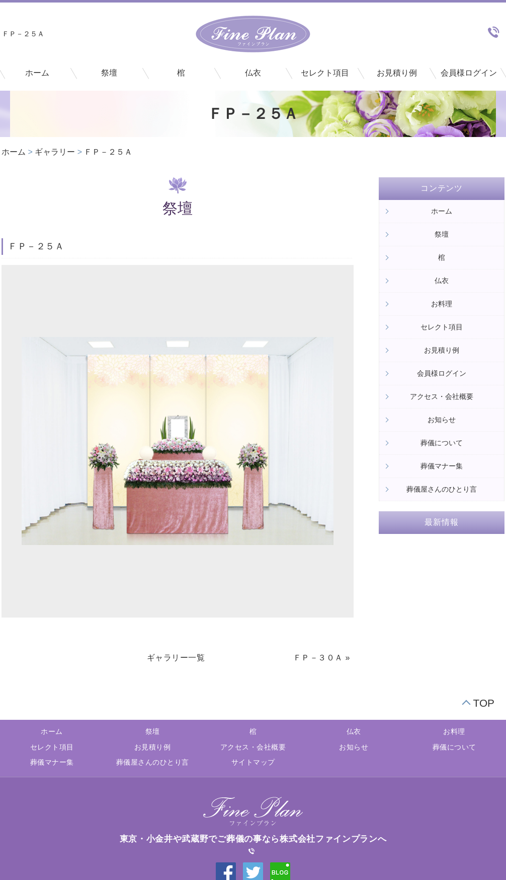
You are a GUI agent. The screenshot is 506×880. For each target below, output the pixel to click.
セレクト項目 (325, 73)
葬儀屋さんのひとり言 (441, 489)
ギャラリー (55, 152)
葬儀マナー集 (441, 466)
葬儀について (441, 443)
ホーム (37, 73)
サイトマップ (253, 762)
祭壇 (109, 73)
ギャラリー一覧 (176, 657)
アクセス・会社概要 (441, 396)
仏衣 (253, 73)
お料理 (441, 304)
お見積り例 (397, 73)
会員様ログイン (469, 73)
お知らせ (442, 420)
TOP (483, 703)
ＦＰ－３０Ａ (318, 657)
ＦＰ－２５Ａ (108, 152)
